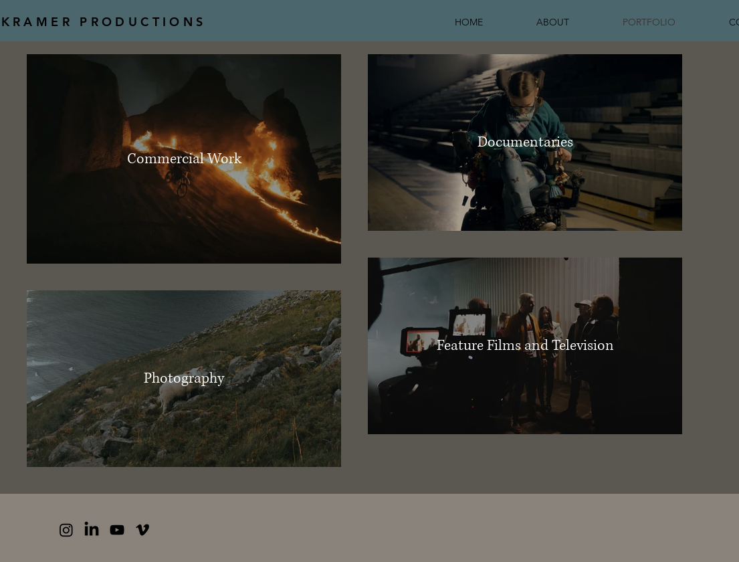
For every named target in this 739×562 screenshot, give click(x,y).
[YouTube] (117, 530)
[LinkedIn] (91, 530)
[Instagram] (66, 530)
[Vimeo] (142, 530)
